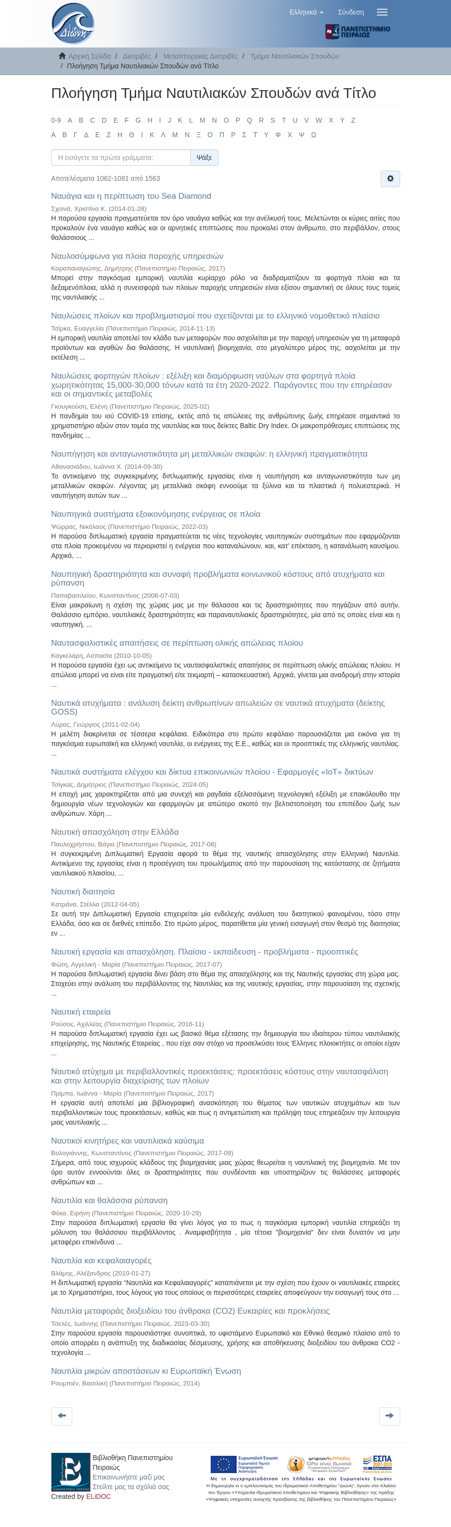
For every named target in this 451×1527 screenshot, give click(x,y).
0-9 (56, 120)
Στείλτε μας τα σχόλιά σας (131, 1487)
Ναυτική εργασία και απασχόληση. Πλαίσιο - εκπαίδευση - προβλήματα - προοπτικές (204, 951)
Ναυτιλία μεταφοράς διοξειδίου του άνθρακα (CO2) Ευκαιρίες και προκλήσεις (190, 1311)
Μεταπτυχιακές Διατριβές (200, 56)
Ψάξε (204, 157)
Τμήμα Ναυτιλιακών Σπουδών (294, 56)
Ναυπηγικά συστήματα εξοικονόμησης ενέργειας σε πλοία (156, 514)
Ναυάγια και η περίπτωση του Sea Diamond (131, 196)
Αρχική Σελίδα (90, 56)
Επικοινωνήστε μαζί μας (129, 1477)
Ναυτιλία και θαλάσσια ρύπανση (109, 1200)
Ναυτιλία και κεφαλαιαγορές (101, 1260)
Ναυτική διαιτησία (83, 891)
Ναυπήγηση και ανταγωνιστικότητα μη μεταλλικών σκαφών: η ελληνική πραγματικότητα (209, 454)
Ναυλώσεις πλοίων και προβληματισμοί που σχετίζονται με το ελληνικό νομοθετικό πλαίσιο (215, 315)
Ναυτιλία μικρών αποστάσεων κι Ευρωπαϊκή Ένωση (146, 1371)
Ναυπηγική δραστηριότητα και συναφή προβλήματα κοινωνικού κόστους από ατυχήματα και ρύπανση (218, 579)
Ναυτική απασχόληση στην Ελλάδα (115, 832)
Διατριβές (137, 56)
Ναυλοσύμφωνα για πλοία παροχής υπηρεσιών (137, 256)
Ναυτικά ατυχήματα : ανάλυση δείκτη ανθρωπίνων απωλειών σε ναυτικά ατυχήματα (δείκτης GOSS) (218, 708)
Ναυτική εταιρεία (81, 1012)
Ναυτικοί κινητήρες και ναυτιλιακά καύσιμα (127, 1140)
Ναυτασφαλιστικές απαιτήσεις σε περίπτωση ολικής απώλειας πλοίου (177, 643)
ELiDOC (98, 1496)
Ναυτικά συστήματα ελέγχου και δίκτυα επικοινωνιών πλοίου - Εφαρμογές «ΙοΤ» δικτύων (212, 772)
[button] (306, 12)
